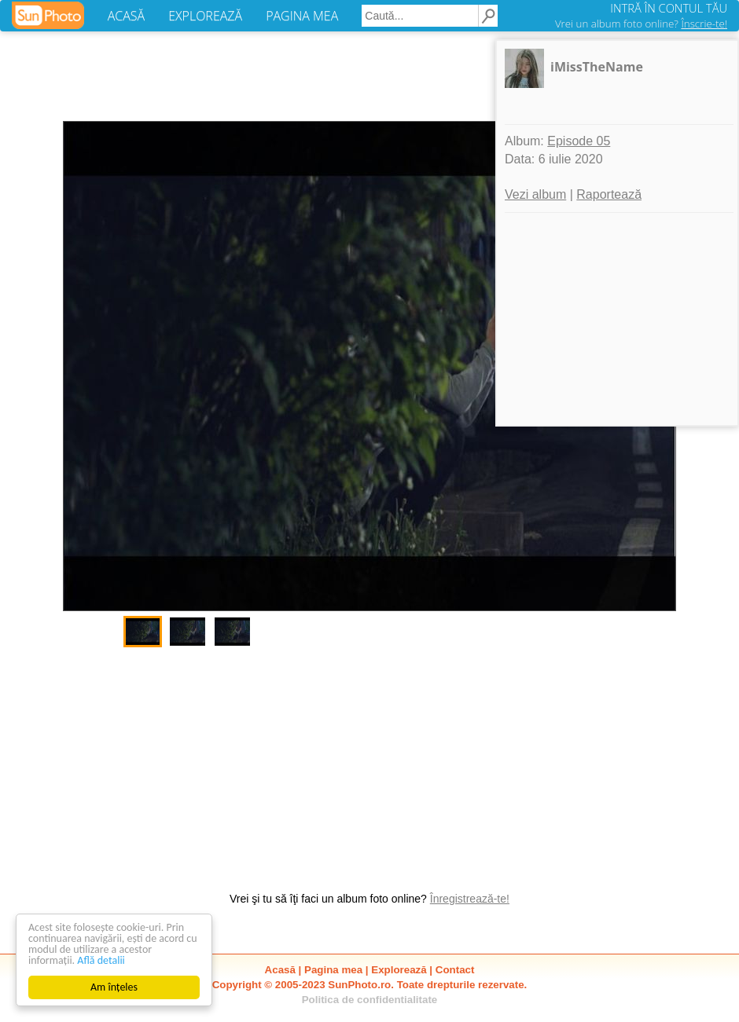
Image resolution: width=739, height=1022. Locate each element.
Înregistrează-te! (469, 898)
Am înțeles (114, 987)
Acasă (280, 970)
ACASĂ (126, 15)
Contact (455, 970)
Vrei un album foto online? (641, 23)
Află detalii (101, 960)
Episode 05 (578, 141)
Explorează (398, 970)
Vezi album (535, 194)
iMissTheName (596, 66)
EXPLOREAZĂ (205, 15)
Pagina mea (333, 970)
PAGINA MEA (302, 15)
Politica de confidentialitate (370, 1000)
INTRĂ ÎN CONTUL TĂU (668, 8)
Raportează (609, 194)
